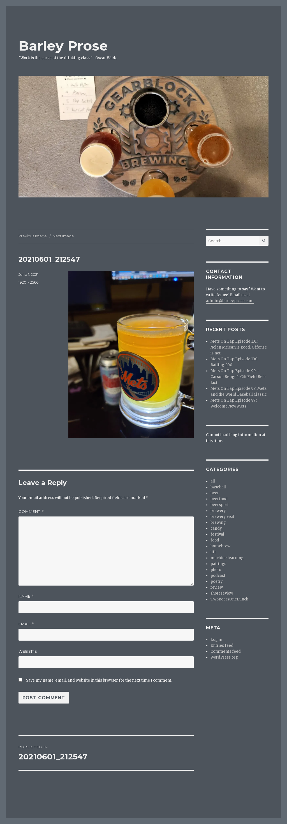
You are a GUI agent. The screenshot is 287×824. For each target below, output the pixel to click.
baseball (218, 487)
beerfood (219, 499)
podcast (217, 575)
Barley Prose (63, 46)
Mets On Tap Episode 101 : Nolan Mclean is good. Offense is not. (238, 347)
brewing (218, 522)
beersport (219, 504)
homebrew (220, 546)
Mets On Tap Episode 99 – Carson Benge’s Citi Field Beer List (238, 376)
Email (26, 624)
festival (217, 534)
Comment (31, 511)
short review (221, 593)
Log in (216, 639)
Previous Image (32, 236)
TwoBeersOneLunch (229, 599)
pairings (218, 563)
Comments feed (225, 651)
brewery (218, 510)
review (216, 587)
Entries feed (221, 645)
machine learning (227, 558)
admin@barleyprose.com (230, 301)
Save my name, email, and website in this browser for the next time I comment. (99, 680)
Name (26, 596)
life (213, 552)
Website (27, 651)
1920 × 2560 (28, 282)
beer (214, 493)
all (212, 481)
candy (216, 528)
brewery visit (222, 516)
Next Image (63, 236)
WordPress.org (224, 657)
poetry (216, 581)
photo (215, 569)
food (214, 540)
